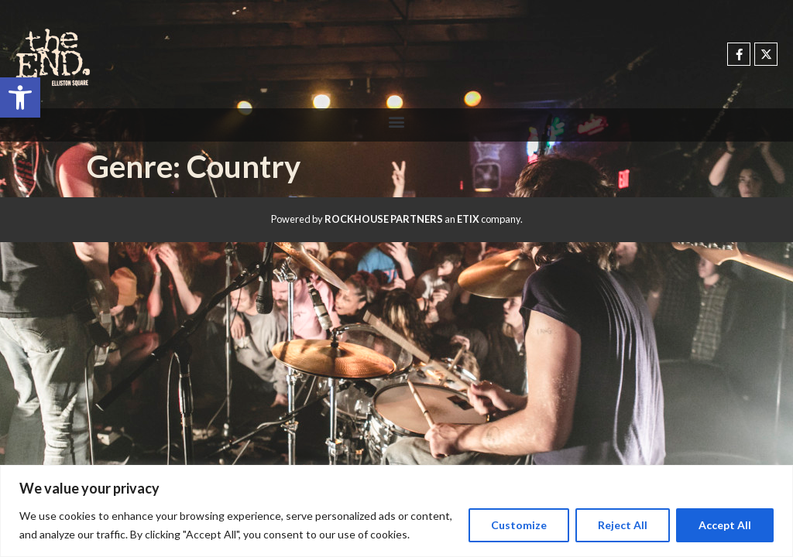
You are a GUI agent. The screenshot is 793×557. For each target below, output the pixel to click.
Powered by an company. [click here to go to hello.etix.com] (397, 219)
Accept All (725, 524)
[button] (20, 97)
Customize (519, 524)
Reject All (622, 524)
